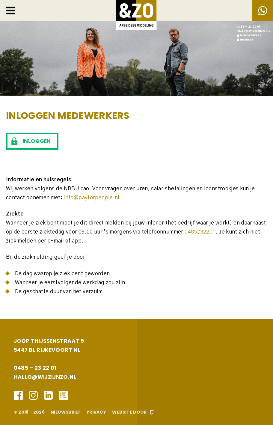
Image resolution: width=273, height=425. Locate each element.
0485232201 (200, 232)
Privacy (96, 412)
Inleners (247, 39)
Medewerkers (251, 35)
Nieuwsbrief (66, 412)
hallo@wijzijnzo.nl (253, 31)
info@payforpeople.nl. (92, 197)
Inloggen (36, 141)
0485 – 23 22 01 (248, 27)
